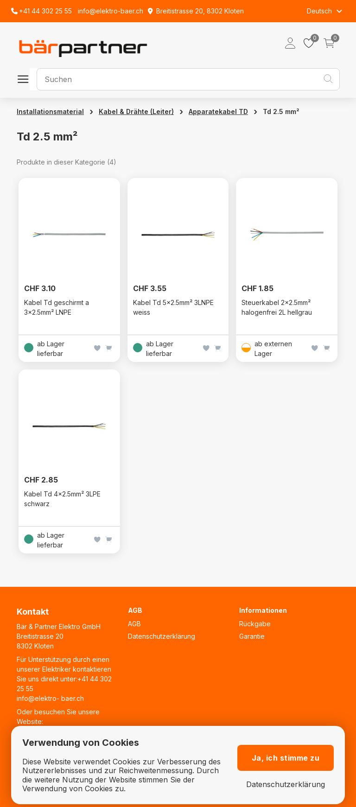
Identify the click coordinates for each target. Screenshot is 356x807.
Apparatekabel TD (218, 111)
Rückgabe (255, 624)
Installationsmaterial (50, 111)
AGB (134, 624)
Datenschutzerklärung (161, 636)
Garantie (252, 636)
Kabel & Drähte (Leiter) (136, 111)
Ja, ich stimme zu (286, 758)
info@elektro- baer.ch (50, 698)
